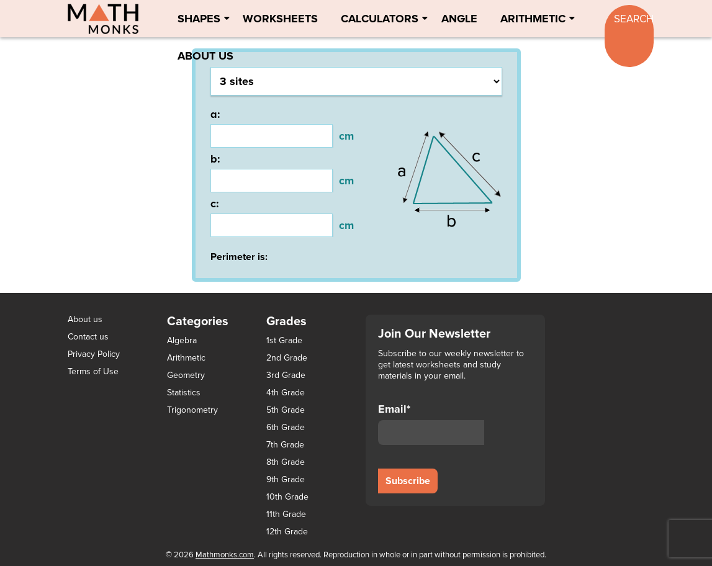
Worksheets (280, 18)
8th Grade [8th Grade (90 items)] (285, 462)
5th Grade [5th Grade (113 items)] (285, 410)
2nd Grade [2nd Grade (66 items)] (286, 358)
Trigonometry (192, 410)
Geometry (186, 375)
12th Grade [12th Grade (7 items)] (287, 532)
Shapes (199, 18)
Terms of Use (93, 371)
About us (85, 319)
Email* (431, 424)
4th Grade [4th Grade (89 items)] (285, 393)
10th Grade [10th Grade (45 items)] (287, 497)
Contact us (88, 336)
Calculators (379, 18)
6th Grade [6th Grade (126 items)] (285, 428)
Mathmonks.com (225, 555)
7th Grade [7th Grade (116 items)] (285, 445)
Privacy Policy (94, 354)
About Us (205, 56)
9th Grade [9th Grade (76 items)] (285, 480)
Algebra (182, 340)
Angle (459, 18)
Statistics (184, 392)
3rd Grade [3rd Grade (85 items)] (285, 375)
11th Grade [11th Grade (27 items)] (286, 514)
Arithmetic (533, 18)
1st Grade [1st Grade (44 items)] (284, 341)
